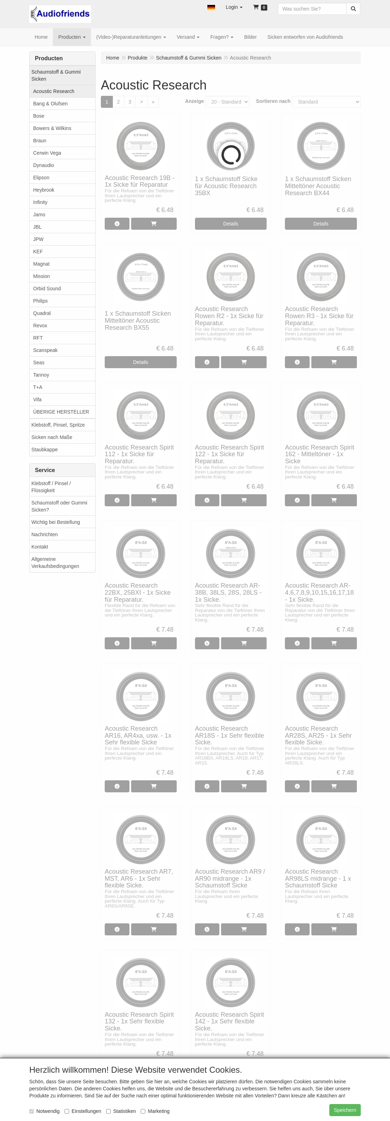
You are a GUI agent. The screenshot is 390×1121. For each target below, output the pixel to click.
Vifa (37, 399)
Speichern (345, 1110)
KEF (38, 251)
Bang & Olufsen (50, 103)
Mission (41, 276)
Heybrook (43, 190)
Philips (40, 301)
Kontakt (39, 547)
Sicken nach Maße (51, 437)
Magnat (41, 264)
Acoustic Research (53, 91)
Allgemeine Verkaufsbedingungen (55, 562)
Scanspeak (45, 350)
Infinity (40, 202)
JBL (37, 227)
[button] (211, 7)
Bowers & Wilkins (52, 128)
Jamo (39, 214)
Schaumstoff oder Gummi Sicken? (59, 506)
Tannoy (41, 375)
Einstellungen (83, 1111)
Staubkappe (44, 449)
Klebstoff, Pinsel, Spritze (58, 425)
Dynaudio (43, 165)
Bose (38, 116)
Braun (39, 140)
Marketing (155, 1111)
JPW (38, 239)
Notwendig (44, 1111)
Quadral (42, 313)
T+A (37, 387)
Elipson (41, 177)
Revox (40, 325)
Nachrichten (44, 534)
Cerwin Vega (47, 153)
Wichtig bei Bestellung (55, 522)
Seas (38, 362)
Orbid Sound (47, 288)
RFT (38, 338)
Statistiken (121, 1111)
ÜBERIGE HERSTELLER (61, 412)
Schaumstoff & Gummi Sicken (56, 75)
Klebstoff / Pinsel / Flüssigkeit (51, 487)
